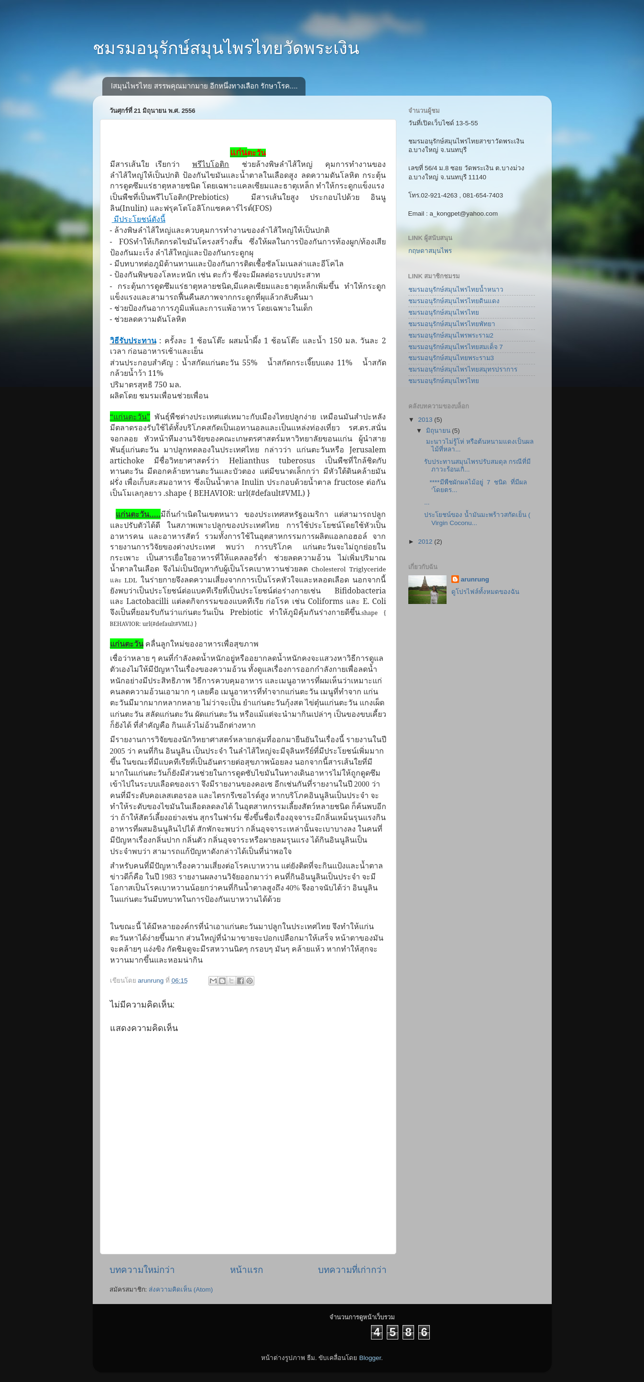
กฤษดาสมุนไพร (430, 250)
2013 (426, 419)
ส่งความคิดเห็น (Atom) (181, 1289)
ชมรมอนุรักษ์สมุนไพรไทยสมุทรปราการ (462, 369)
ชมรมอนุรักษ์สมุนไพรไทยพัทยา (451, 324)
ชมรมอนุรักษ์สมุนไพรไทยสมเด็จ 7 (455, 347)
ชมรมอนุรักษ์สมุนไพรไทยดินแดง (454, 301)
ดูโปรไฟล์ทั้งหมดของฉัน (485, 591)
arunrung (475, 579)
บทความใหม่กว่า (142, 1270)
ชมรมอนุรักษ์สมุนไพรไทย (443, 312)
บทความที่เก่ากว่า (352, 1270)
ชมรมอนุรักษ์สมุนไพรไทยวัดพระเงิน (226, 48)
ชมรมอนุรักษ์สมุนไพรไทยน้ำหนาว (455, 289)
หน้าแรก (246, 1270)
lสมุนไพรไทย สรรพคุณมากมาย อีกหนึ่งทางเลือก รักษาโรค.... (204, 86)
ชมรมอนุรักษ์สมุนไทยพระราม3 (451, 358)
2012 (426, 541)
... (426, 502)
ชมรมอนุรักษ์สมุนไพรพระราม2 (451, 335)
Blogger (370, 1357)
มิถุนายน (439, 430)
